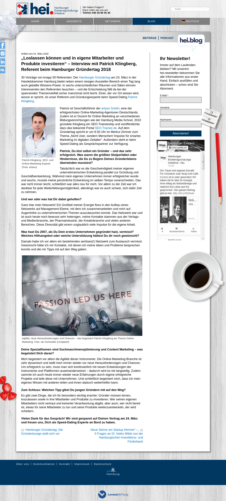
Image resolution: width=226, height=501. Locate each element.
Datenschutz (103, 464)
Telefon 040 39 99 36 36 (96, 12)
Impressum (82, 464)
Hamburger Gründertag (94, 77)
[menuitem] (190, 21)
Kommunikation (44, 464)
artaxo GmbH (110, 108)
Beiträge (150, 38)
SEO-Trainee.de (106, 128)
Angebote (74, 21)
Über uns (22, 464)
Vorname (164, 107)
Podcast (167, 38)
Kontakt (64, 464)
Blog (151, 21)
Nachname (165, 119)
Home (35, 21)
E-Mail (164, 95)
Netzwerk (112, 21)
